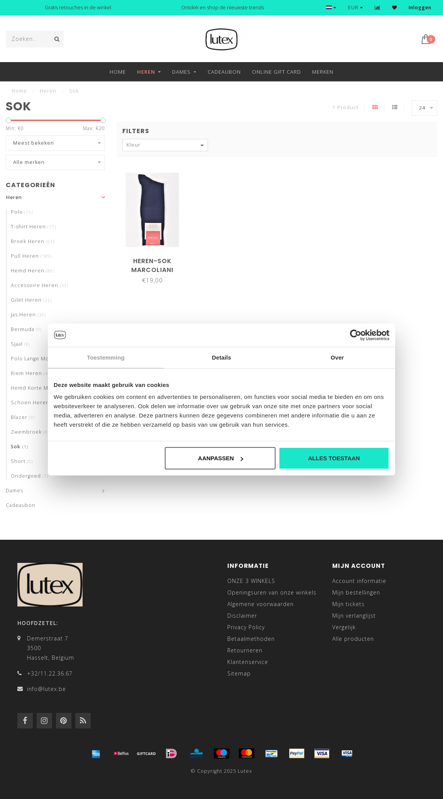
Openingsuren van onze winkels (271, 592)
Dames (181, 71)
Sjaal (20, 344)
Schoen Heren (35, 402)
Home (118, 71)
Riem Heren (31, 373)
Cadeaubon (224, 71)
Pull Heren (31, 256)
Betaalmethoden (251, 638)
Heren (146, 71)
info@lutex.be (46, 689)
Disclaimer (242, 615)
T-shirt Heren (33, 226)
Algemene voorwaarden (260, 604)
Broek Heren (32, 241)
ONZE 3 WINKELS (251, 580)
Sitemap (239, 673)
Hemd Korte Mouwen (42, 388)
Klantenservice (247, 662)
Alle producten (353, 638)
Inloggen (420, 7)
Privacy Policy (246, 627)
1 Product (345, 107)
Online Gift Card (276, 71)
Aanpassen (220, 458)
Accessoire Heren (39, 285)
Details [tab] (221, 357)
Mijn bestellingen (356, 592)
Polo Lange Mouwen (42, 358)
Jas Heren (28, 314)
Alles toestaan (334, 458)
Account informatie (359, 580)
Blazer (23, 417)
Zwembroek (30, 432)
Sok (20, 446)
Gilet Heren (31, 300)
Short (22, 461)
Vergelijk (344, 627)
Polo (22, 212)
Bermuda (26, 329)
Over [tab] (337, 357)
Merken (322, 71)
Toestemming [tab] (106, 357)
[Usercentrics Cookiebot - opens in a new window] (355, 335)
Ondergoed (29, 476)
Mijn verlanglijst (354, 615)
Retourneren (244, 650)
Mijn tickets (348, 604)
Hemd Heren (32, 270)
